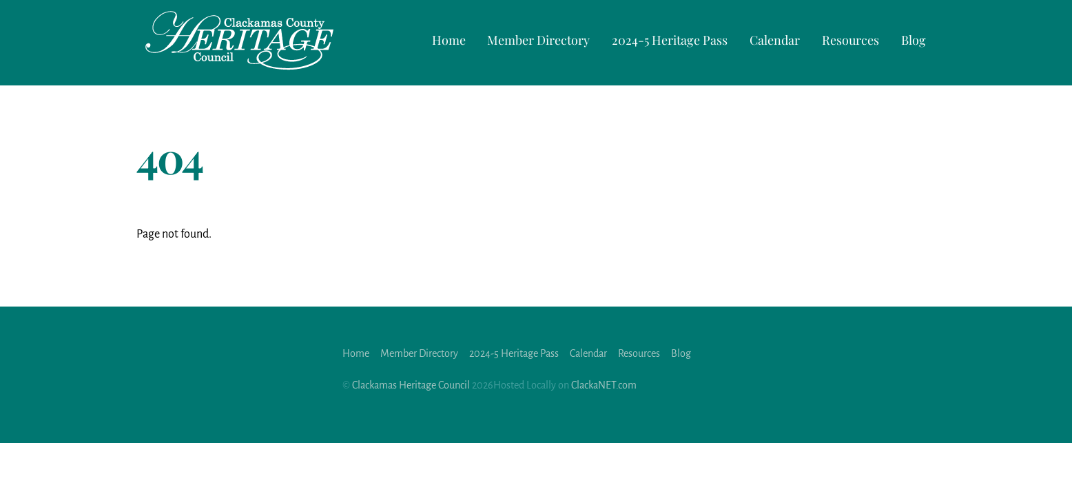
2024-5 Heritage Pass (670, 40)
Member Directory (538, 40)
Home (449, 40)
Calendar (775, 40)
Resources (850, 40)
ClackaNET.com (604, 385)
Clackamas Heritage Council (411, 385)
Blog (913, 40)
